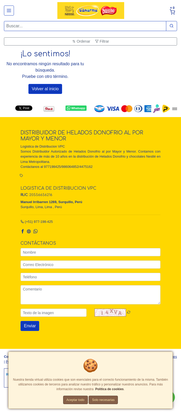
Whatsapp (76, 108)
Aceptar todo (75, 400)
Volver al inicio (45, 89)
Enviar (30, 326)
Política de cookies (109, 389)
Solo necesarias (103, 400)
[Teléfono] (90, 277)
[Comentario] (90, 294)
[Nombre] (90, 252)
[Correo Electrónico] (90, 264)
